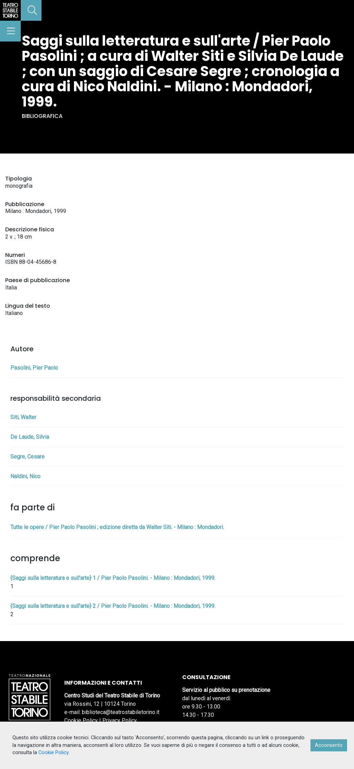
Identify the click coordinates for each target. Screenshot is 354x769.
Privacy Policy (119, 720)
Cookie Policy (81, 720)
